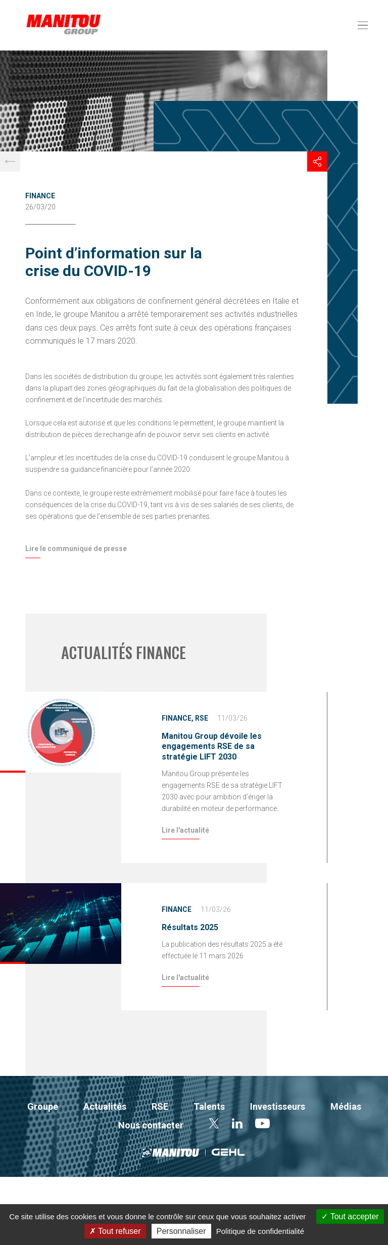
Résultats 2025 (190, 927)
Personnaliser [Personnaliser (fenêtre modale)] (181, 1231)
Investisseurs (277, 1106)
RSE (201, 718)
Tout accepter (349, 1216)
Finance (40, 196)
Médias (345, 1106)
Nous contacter (150, 1125)
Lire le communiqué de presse (76, 549)
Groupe (42, 1106)
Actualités (104, 1106)
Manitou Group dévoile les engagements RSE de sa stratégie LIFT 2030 (212, 746)
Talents (209, 1106)
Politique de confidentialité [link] (260, 1231)
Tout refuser (115, 1231)
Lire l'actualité (185, 830)
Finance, (177, 718)
